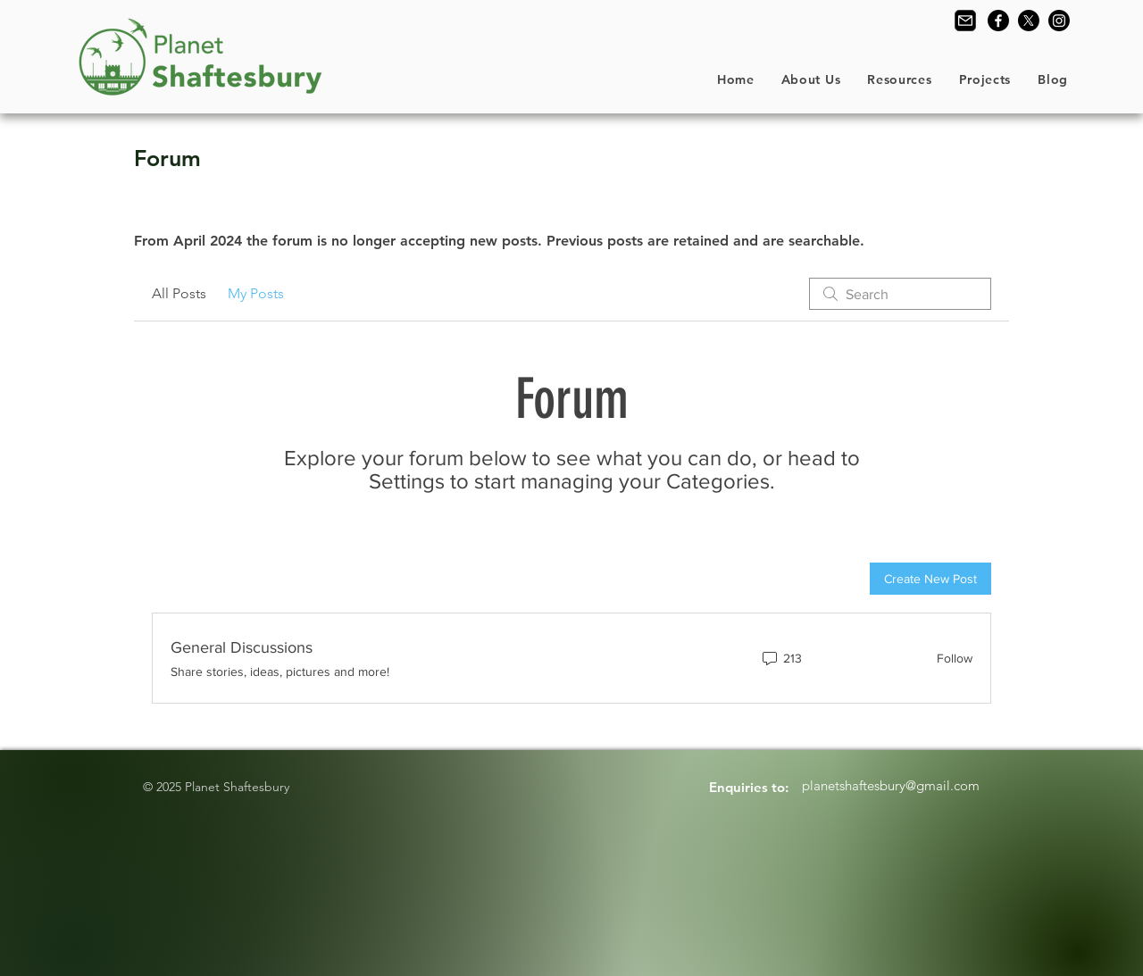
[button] (811, 79)
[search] (900, 294)
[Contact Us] (965, 20)
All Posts (179, 293)
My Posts (256, 293)
